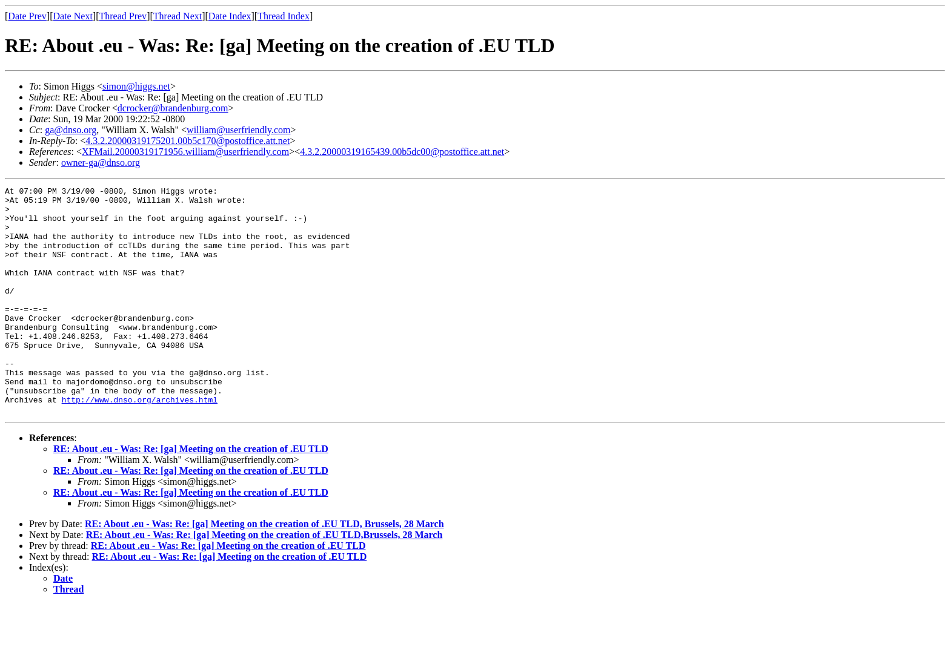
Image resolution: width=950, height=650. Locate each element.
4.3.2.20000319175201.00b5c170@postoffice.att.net (187, 141)
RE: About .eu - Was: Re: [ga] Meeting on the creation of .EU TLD (190, 494)
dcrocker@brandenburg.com (173, 108)
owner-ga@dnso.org (100, 162)
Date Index (229, 16)
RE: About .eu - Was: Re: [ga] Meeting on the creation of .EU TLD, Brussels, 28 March (264, 569)
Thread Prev (123, 16)
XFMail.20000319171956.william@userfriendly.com (185, 151)
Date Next (73, 16)
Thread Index (283, 16)
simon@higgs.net (136, 86)
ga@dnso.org (70, 130)
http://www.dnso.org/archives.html (140, 443)
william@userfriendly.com (238, 130)
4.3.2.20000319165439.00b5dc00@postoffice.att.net (402, 151)
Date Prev (27, 16)
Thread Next (177, 16)
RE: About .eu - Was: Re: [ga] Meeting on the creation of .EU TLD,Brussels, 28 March (264, 580)
